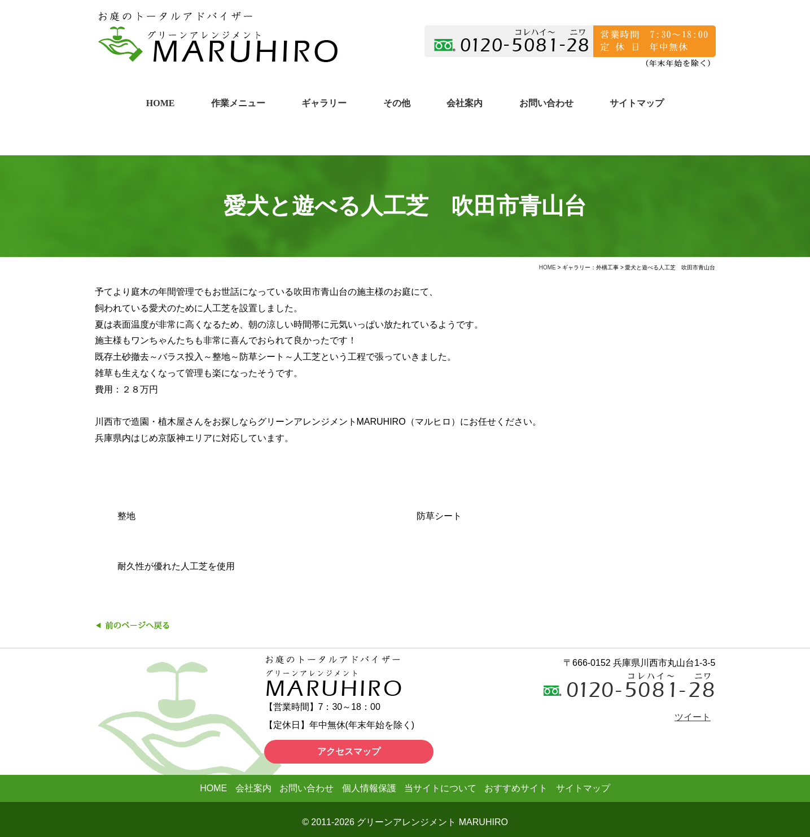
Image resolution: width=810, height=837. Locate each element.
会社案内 (464, 103)
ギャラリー (324, 103)
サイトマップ (637, 103)
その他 (396, 103)
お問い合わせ (546, 103)
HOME (160, 103)
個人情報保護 (369, 788)
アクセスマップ (348, 751)
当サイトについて (440, 788)
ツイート (693, 717)
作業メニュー (238, 103)
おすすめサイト (516, 788)
